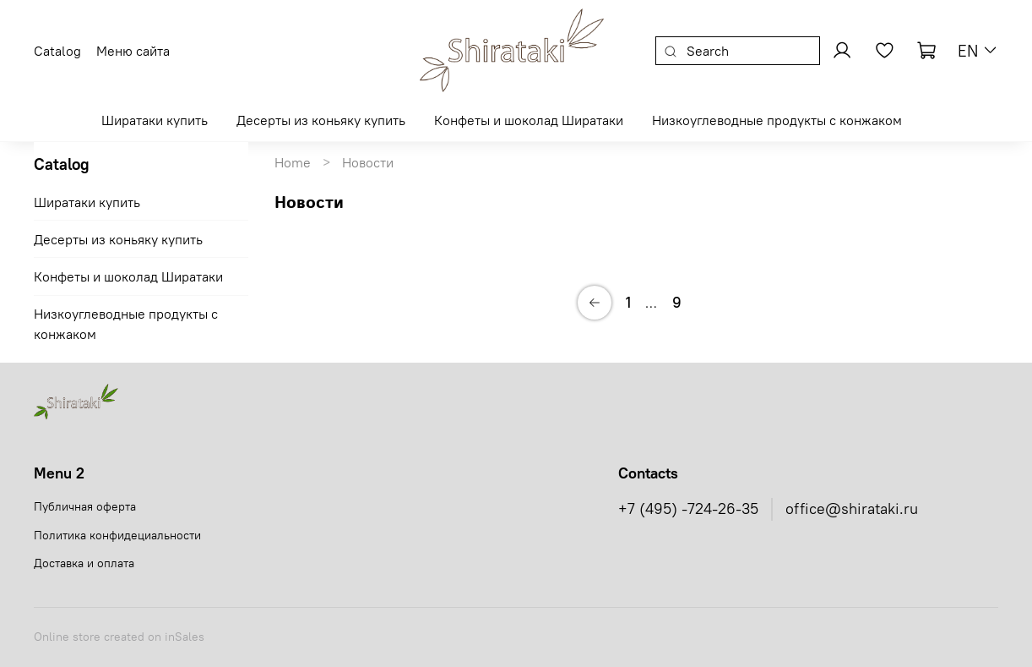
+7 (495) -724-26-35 (688, 509)
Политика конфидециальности (117, 535)
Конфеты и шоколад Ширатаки (528, 120)
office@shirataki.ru (851, 509)
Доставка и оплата (84, 563)
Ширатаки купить (154, 120)
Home (292, 162)
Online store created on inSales (119, 636)
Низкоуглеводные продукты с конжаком (777, 120)
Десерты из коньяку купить (320, 120)
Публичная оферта (85, 506)
